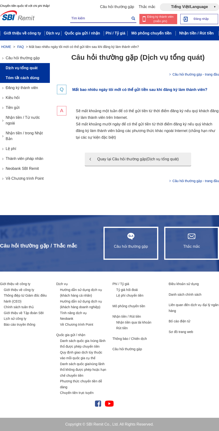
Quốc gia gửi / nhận (70, 335)
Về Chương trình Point (25, 178)
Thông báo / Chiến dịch (129, 339)
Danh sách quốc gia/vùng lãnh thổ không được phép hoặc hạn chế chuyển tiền (83, 369)
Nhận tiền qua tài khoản (133, 322)
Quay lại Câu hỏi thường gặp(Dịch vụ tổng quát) (138, 159)
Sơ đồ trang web (181, 332)
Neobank (66, 318)
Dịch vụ (62, 284)
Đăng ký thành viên (22, 88)
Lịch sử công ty (15, 318)
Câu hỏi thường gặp (117, 7)
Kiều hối (13, 98)
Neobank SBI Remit (22, 168)
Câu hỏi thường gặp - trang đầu (195, 74)
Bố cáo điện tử (179, 321)
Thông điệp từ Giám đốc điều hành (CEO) (25, 298)
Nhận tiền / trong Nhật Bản (24, 136)
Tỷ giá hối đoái (127, 290)
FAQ (20, 47)
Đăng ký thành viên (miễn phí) (160, 19)
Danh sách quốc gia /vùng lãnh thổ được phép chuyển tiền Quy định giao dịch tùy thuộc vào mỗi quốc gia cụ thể (82, 349)
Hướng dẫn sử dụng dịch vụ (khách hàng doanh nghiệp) (81, 304)
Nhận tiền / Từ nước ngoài (23, 120)
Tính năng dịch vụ (73, 313)
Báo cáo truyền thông (19, 324)
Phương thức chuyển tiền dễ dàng (81, 384)
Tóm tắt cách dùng (22, 78)
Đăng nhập (201, 19)
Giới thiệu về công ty (15, 284)
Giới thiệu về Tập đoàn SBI (24, 313)
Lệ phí (11, 149)
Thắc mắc (147, 7)
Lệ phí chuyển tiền (129, 295)
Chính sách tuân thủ (19, 307)
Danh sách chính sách (185, 294)
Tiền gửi (13, 108)
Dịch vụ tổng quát (22, 68)
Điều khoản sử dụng (184, 284)
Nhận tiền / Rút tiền (126, 316)
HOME (6, 47)
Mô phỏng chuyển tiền (128, 306)
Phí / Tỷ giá (120, 284)
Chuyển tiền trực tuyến (77, 393)
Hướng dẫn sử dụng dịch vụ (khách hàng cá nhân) (81, 293)
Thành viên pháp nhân (24, 159)
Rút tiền (122, 328)
